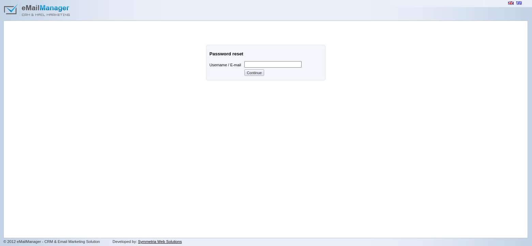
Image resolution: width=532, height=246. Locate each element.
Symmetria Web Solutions (160, 242)
